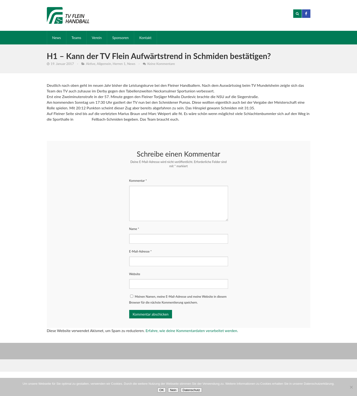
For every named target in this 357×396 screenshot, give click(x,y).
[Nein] (351, 387)
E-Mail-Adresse (140, 251)
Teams (76, 38)
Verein (97, 38)
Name (134, 229)
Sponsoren (120, 38)
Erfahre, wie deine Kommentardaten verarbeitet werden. (191, 330)
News (56, 38)
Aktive (90, 64)
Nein (173, 390)
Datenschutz (191, 390)
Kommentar (138, 180)
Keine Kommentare (161, 64)
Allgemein (104, 64)
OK (161, 390)
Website (134, 274)
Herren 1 (119, 64)
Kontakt (145, 38)
